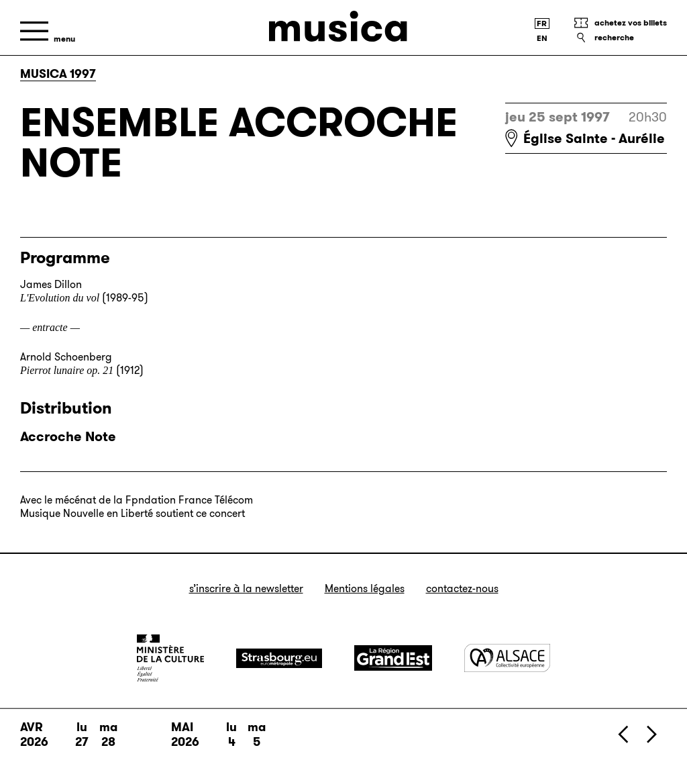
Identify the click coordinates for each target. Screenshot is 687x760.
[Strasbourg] (279, 658)
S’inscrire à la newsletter (246, 588)
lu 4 (231, 734)
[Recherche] (620, 38)
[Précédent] (624, 734)
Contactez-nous (462, 588)
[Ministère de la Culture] (170, 657)
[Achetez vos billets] (620, 23)
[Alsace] (507, 657)
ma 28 (108, 734)
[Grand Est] (393, 658)
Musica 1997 (58, 74)
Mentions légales (365, 588)
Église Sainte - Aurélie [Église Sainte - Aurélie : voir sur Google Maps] (594, 138)
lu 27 (82, 734)
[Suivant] (650, 734)
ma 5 (257, 734)
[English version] (542, 38)
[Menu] (47, 31)
